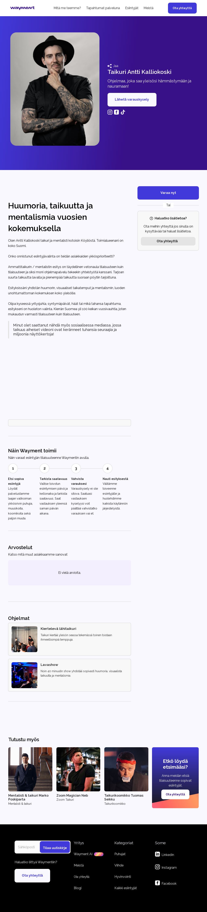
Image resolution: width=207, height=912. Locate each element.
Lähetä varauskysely (132, 99)
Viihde (119, 865)
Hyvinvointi (122, 877)
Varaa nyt (168, 193)
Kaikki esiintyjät (125, 888)
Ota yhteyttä (182, 8)
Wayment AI (83, 854)
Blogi (77, 888)
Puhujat (120, 854)
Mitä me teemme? (67, 8)
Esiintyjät (131, 8)
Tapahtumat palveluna (103, 8)
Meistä (148, 8)
